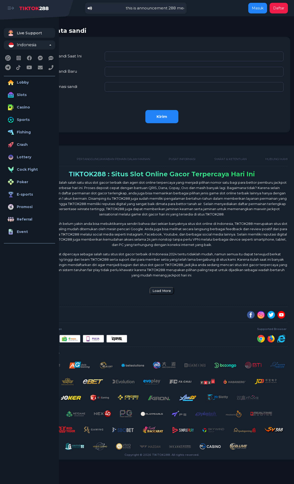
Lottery (18, 157)
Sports (18, 119)
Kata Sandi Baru (91, 69)
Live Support (24, 32)
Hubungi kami (276, 157)
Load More (176, 299)
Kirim (176, 114)
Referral (19, 219)
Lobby (17, 82)
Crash (17, 144)
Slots (16, 94)
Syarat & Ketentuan (238, 157)
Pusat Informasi (196, 157)
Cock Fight (22, 169)
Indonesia (22, 45)
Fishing (18, 132)
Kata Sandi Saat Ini (93, 53)
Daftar (278, 8)
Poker (17, 182)
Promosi (19, 206)
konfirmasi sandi (91, 84)
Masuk (258, 8)
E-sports (19, 194)
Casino (18, 107)
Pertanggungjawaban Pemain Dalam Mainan (135, 157)
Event (17, 231)
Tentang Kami (76, 157)
